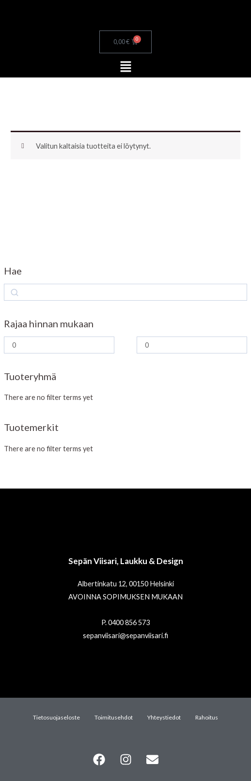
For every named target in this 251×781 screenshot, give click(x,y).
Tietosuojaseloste (56, 717)
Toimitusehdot (113, 717)
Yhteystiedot (164, 717)
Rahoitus (206, 717)
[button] (125, 67)
